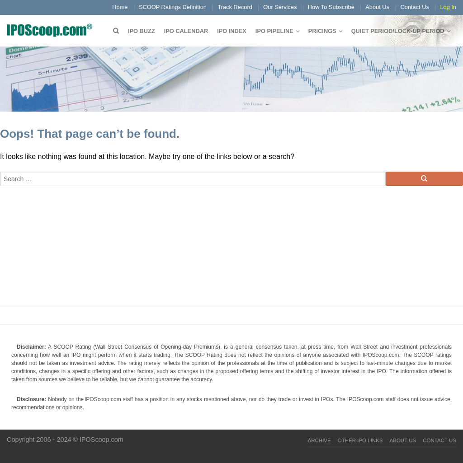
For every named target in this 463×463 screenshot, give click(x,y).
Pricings (322, 31)
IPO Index (231, 31)
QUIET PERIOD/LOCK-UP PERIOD (397, 31)
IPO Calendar (186, 31)
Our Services (280, 7)
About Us (377, 7)
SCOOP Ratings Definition (173, 7)
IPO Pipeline (274, 31)
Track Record (234, 7)
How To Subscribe (331, 7)
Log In (448, 7)
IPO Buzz (141, 31)
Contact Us (415, 7)
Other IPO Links (360, 440)
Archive (319, 440)
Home (120, 7)
